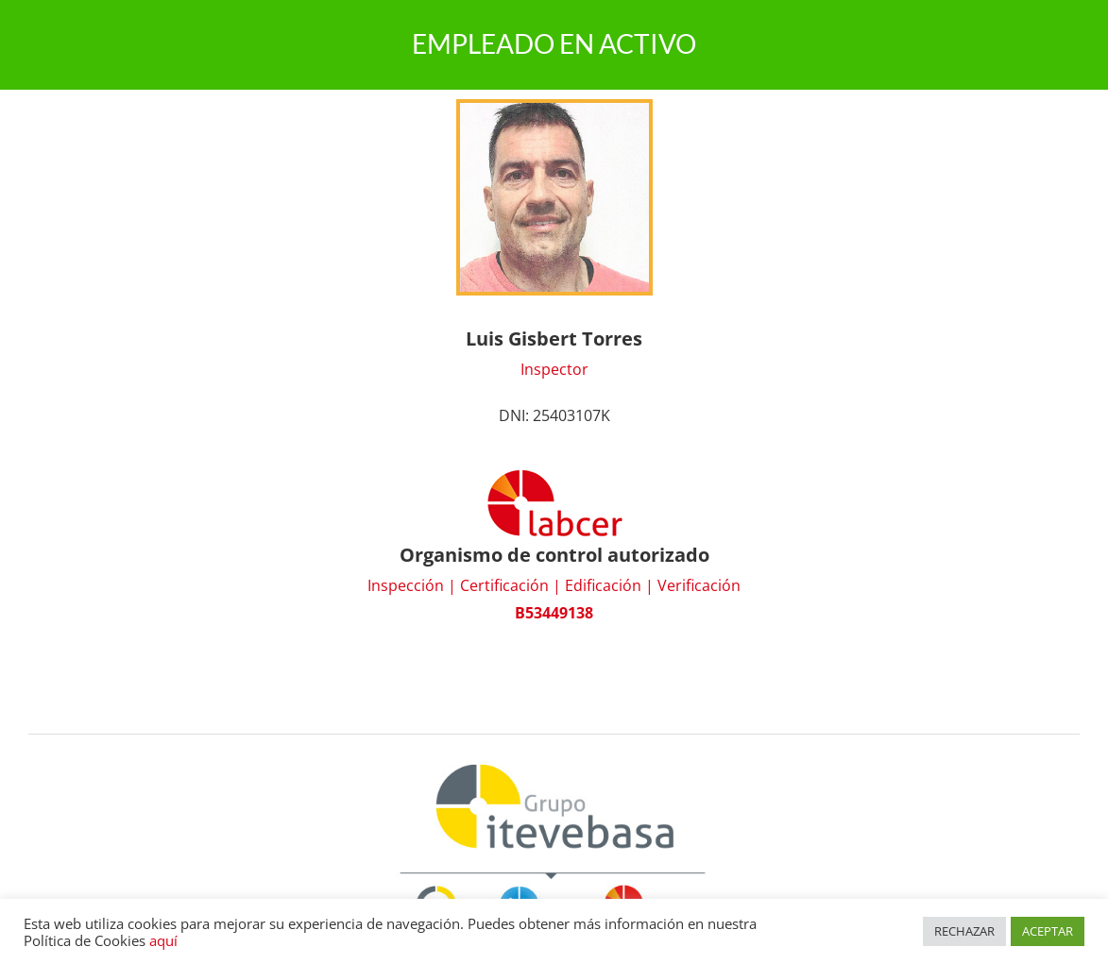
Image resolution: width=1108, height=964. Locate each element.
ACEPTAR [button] (1047, 930)
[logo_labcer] (554, 475)
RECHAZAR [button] (964, 930)
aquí (163, 940)
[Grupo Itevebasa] (554, 762)
